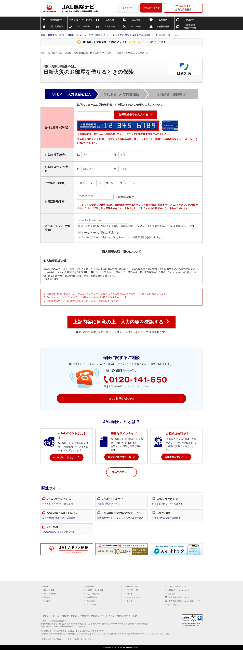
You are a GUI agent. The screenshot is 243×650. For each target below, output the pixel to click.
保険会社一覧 (132, 590)
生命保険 (90, 586)
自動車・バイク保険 (94, 590)
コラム (129, 601)
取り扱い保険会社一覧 (119, 457)
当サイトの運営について (177, 586)
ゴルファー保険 (49, 594)
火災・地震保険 (92, 594)
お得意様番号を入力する (133, 114)
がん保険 (46, 601)
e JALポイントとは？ (64, 457)
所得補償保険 (92, 597)
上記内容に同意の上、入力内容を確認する (118, 322)
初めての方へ (121, 472)
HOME (45, 586)
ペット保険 (91, 605)
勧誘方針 (171, 594)
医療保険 (46, 597)
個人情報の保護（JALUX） (178, 597)
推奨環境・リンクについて (178, 590)
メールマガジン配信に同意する (100, 232)
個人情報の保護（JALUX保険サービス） (183, 601)
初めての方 (128, 8)
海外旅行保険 (48, 590)
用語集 (129, 594)
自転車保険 (91, 601)
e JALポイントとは (135, 597)
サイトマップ (173, 605)
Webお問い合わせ (151, 8)
